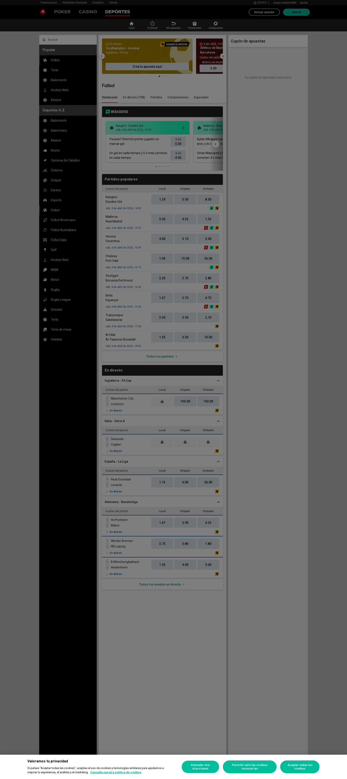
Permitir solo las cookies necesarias (250, 766)
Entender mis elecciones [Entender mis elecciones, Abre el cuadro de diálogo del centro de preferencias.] (200, 766)
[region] (173, 767)
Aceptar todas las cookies (299, 766)
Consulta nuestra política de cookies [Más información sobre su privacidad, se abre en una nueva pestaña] (115, 772)
